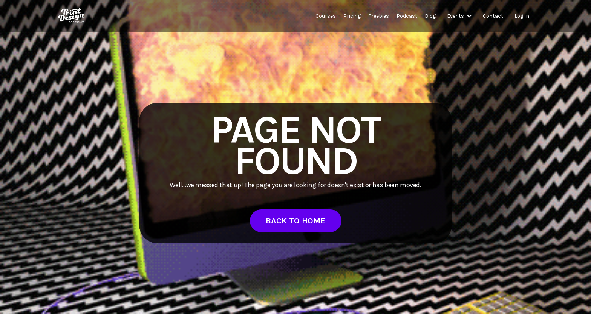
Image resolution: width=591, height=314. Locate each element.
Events (459, 16)
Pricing (352, 16)
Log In (521, 16)
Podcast (407, 16)
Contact (493, 16)
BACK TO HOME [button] (296, 220)
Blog (430, 16)
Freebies (378, 16)
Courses (325, 16)
